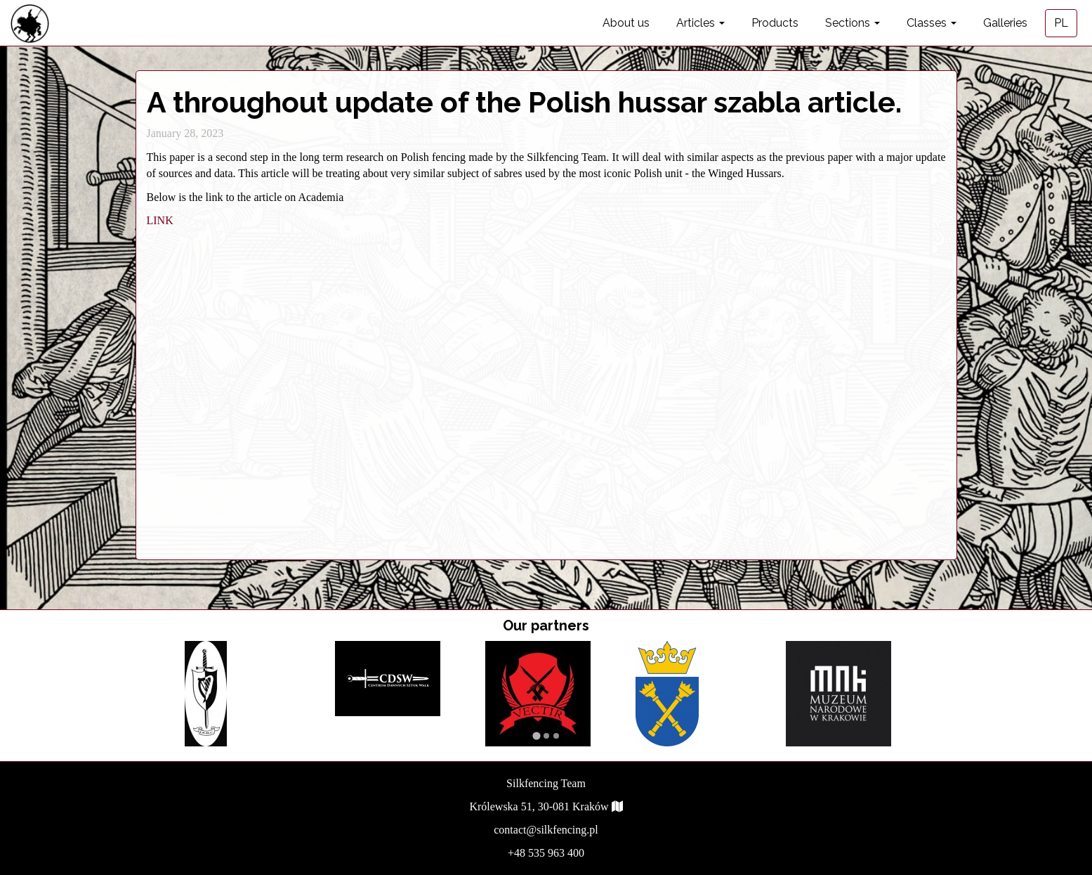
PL (1061, 23)
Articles (700, 23)
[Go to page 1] (536, 735)
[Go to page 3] (556, 736)
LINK (160, 220)
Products (774, 23)
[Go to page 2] (546, 736)
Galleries (1005, 23)
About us (626, 23)
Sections (852, 23)
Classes (931, 23)
